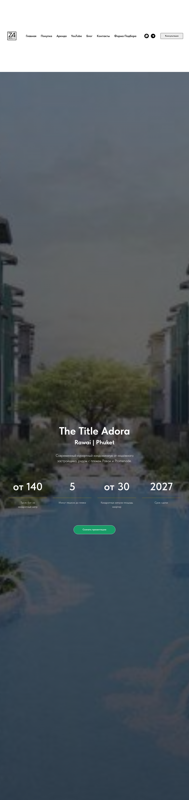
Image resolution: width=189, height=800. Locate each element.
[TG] (153, 36)
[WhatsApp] (146, 36)
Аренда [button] (62, 36)
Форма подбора (125, 36)
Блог (89, 36)
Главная (31, 36)
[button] (94, 529)
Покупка (46, 36)
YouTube (76, 36)
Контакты (103, 36)
